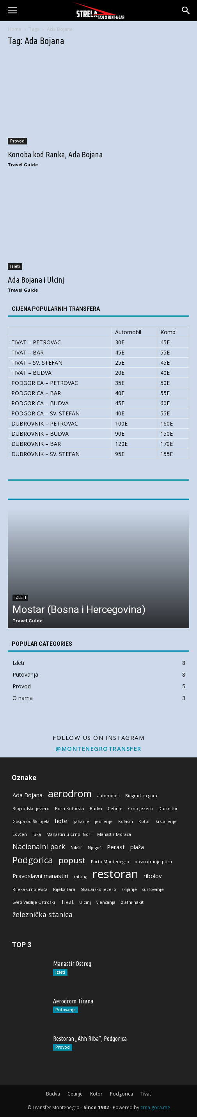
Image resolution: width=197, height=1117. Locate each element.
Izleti (15, 266)
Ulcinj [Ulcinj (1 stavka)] (85, 902)
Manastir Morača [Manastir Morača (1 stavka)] (114, 834)
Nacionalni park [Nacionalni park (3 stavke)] (38, 847)
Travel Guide (23, 164)
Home (14, 29)
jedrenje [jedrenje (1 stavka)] (104, 821)
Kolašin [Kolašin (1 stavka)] (125, 821)
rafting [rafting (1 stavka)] (80, 876)
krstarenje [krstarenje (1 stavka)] (166, 821)
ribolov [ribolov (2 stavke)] (153, 876)
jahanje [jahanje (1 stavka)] (81, 821)
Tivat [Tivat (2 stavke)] (67, 901)
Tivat (145, 1093)
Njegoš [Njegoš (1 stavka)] (94, 847)
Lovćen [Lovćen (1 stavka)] (19, 834)
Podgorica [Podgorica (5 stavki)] (32, 860)
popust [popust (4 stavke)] (72, 860)
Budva (53, 1093)
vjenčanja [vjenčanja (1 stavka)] (105, 902)
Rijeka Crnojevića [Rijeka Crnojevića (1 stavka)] (30, 889)
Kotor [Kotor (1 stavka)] (144, 821)
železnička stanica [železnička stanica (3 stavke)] (42, 914)
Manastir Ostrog (72, 963)
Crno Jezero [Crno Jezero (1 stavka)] (140, 808)
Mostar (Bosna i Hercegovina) (79, 609)
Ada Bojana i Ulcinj (36, 279)
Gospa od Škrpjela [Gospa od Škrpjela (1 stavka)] (31, 821)
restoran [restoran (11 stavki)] (115, 874)
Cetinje (75, 1093)
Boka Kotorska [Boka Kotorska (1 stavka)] (69, 808)
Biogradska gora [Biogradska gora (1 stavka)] (141, 795)
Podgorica (121, 1093)
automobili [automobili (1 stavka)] (108, 795)
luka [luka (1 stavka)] (36, 834)
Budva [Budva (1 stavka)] (96, 808)
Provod (17, 141)
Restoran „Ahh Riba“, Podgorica (90, 1038)
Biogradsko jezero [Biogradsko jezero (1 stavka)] (31, 808)
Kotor (96, 1093)
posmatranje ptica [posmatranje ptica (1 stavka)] (153, 861)
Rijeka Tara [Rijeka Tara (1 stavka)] (64, 889)
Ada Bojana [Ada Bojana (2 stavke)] (27, 795)
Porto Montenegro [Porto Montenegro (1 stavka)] (110, 861)
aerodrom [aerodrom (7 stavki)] (70, 793)
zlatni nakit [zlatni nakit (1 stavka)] (132, 902)
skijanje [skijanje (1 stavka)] (129, 889)
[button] (12, 10)
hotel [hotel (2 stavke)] (62, 821)
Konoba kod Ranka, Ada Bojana (55, 154)
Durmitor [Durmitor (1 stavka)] (168, 808)
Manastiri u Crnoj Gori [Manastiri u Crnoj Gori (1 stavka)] (69, 834)
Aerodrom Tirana (73, 1001)
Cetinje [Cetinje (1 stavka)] (115, 808)
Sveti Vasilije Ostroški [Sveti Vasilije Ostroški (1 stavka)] (33, 902)
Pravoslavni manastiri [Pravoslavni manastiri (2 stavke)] (40, 876)
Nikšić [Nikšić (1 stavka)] (76, 847)
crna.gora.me (155, 1107)
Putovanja (65, 1009)
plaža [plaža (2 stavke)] (137, 847)
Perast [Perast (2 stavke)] (116, 847)
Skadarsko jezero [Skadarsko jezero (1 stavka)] (98, 889)
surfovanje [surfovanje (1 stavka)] (153, 889)
